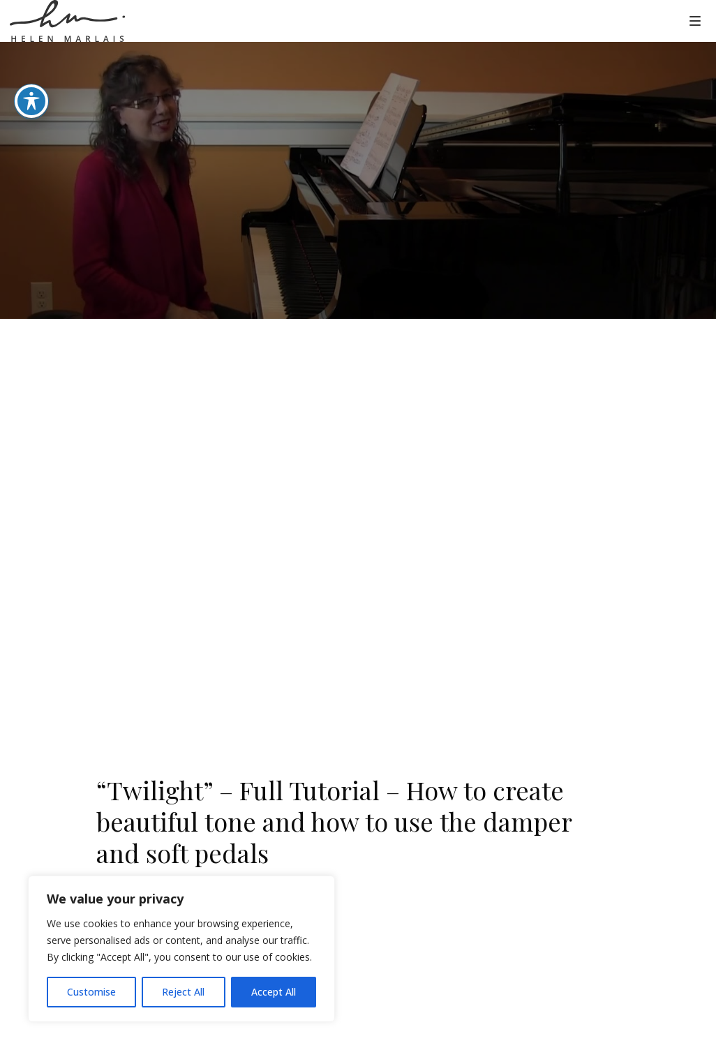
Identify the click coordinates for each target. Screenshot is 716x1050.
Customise (91, 991)
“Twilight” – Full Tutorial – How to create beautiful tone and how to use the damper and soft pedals (334, 821)
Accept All (273, 991)
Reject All (183, 991)
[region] (181, 949)
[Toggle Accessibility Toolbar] (31, 101)
